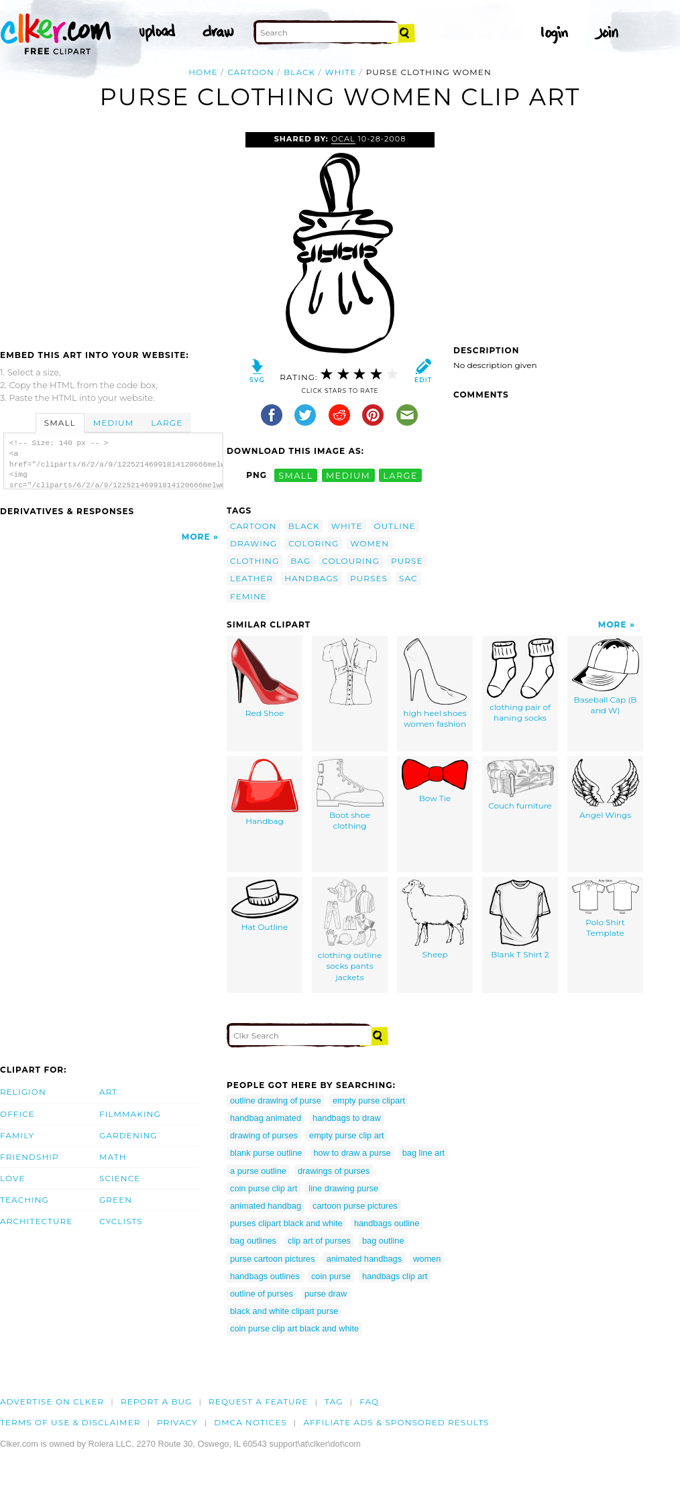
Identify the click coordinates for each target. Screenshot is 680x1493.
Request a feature (258, 1401)
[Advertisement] (112, 232)
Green (115, 1200)
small (295, 475)
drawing (253, 543)
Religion (23, 1092)
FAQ (369, 1401)
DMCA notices (250, 1422)
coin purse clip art (263, 1188)
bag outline (383, 1241)
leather (251, 578)
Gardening (128, 1135)
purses (369, 578)
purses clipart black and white (286, 1223)
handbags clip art (394, 1276)
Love (12, 1178)
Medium (113, 423)
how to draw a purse (351, 1153)
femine (248, 596)
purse (407, 561)
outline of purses (261, 1294)
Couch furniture (520, 785)
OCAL (343, 138)
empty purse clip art (346, 1135)
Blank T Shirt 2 (520, 919)
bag (300, 561)
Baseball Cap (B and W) (605, 677)
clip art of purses (319, 1241)
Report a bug (156, 1401)
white (341, 72)
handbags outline (386, 1223)
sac (408, 578)
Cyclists (121, 1221)
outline (395, 526)
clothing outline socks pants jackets (350, 931)
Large (166, 423)
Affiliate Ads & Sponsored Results (396, 1422)
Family (17, 1135)
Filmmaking (130, 1114)
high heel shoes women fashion (434, 683)
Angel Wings (605, 789)
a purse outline (258, 1171)
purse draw (325, 1294)
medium (348, 475)
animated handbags (364, 1259)
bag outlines (253, 1241)
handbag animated (265, 1118)
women (369, 543)
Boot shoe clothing (350, 795)
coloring (313, 543)
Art (108, 1092)
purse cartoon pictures (272, 1259)
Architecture (36, 1221)
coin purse (331, 1276)
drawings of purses (334, 1171)
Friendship (29, 1157)
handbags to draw (347, 1118)
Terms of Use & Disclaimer (70, 1422)
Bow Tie (435, 781)
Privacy (177, 1422)
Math (113, 1157)
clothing (254, 561)
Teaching (24, 1200)
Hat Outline (264, 906)
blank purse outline (266, 1153)
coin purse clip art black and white (294, 1328)
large (400, 475)
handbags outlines (265, 1276)
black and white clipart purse (284, 1311)
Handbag (264, 792)
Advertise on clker (52, 1401)
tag (334, 1401)
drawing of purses (264, 1135)
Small (60, 423)
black (299, 72)
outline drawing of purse (275, 1100)
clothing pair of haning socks (520, 680)
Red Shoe (264, 678)
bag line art (423, 1153)
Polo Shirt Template (605, 909)
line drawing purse (343, 1188)
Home (203, 72)
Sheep (435, 919)
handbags (311, 578)
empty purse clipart (369, 1100)
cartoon (250, 72)
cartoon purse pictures (355, 1206)
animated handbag (265, 1206)
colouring (351, 561)
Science (119, 1178)
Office (17, 1114)
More (196, 537)
